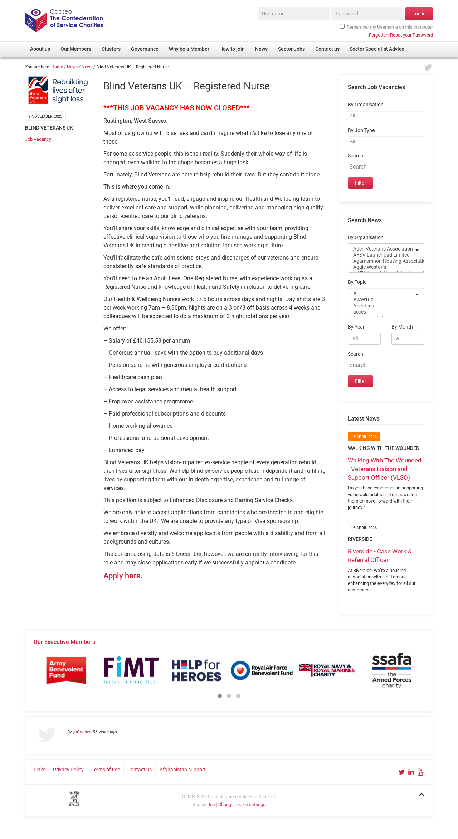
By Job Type (361, 130)
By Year (356, 327)
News (72, 66)
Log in (419, 13)
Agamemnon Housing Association (381, 261)
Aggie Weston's (381, 267)
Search (355, 156)
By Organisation (366, 105)
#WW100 (381, 300)
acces (381, 312)
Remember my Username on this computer (386, 27)
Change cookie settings (241, 804)
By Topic (357, 282)
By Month (402, 327)
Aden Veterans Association (381, 249)
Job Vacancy (38, 139)
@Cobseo (82, 731)
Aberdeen (381, 306)
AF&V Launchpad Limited (381, 255)
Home (57, 66)
